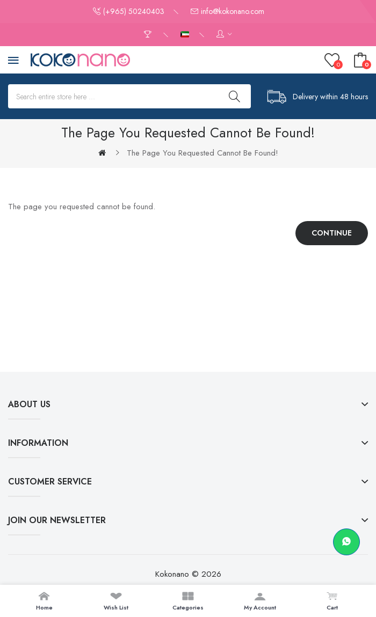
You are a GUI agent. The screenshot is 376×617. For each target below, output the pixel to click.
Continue (332, 232)
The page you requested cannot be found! (202, 153)
